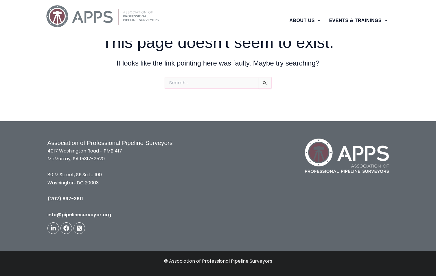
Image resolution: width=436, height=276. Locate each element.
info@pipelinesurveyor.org (79, 214)
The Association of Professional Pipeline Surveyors (133, 32)
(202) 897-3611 (65, 198)
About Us (304, 20)
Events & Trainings (358, 20)
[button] (318, 20)
